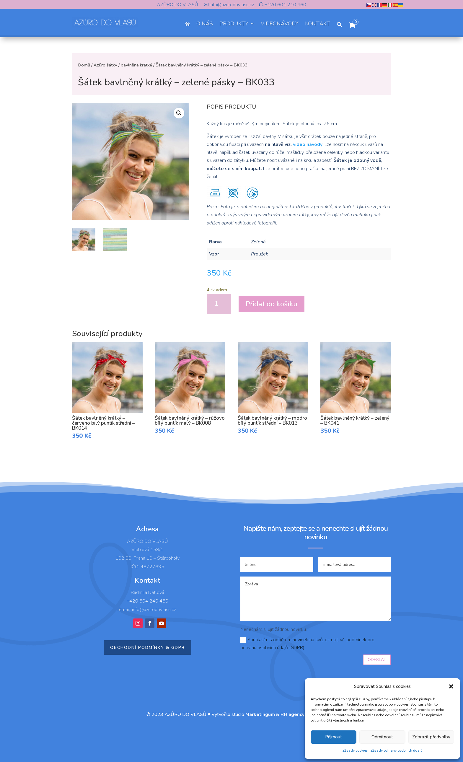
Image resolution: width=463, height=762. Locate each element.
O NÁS (204, 24)
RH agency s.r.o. (299, 714)
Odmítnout (382, 737)
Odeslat (377, 659)
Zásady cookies (355, 750)
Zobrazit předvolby (431, 737)
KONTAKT (317, 24)
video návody (307, 144)
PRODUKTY (233, 24)
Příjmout (333, 737)
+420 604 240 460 (284, 4)
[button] (451, 686)
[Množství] (219, 304)
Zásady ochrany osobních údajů (397, 750)
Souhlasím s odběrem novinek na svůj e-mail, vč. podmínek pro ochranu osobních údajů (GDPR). (307, 643)
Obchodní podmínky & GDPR (147, 647)
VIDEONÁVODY (280, 24)
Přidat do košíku (271, 304)
